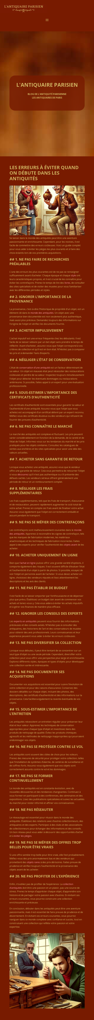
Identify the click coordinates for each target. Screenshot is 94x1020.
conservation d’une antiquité (34, 367)
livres (67, 282)
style (73, 275)
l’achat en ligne (28, 563)
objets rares (33, 862)
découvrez (23, 474)
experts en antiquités (25, 621)
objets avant (70, 544)
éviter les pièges (23, 835)
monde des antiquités (42, 312)
